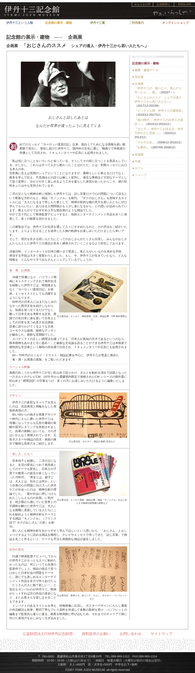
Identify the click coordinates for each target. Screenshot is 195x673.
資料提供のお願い (96, 634)
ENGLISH (184, 4)
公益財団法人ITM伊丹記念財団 (48, 634)
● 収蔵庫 (138, 154)
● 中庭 (136, 161)
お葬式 (141, 147)
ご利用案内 (136, 22)
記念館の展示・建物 (58, 22)
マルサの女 (144, 142)
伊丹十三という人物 (19, 22)
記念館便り (163, 4)
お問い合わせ (131, 634)
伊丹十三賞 (97, 22)
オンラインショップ (175, 22)
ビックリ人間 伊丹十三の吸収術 (159, 110)
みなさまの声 (142, 4)
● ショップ (139, 175)
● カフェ (138, 168)
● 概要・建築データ (145, 70)
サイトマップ (161, 634)
